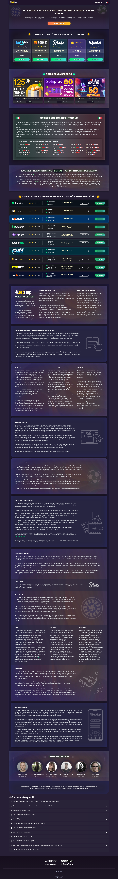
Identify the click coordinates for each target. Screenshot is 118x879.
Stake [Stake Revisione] (20, 522)
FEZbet (89, 154)
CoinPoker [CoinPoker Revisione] (38, 658)
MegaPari (21, 144)
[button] (59, 802)
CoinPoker (21, 154)
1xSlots (71, 144)
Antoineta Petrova (37, 774)
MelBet (55, 154)
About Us (59, 871)
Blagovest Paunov (66, 774)
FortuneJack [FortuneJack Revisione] (23, 536)
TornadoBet (73, 150)
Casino (97, 2)
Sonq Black (81, 774)
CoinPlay (89, 150)
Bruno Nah (95, 774)
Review (22, 55)
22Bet (88, 144)
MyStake (21, 147)
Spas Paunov (22, 774)
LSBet (54, 150)
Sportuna (38, 147)
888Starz (72, 147)
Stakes (20, 152)
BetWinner (56, 152)
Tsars (20, 150)
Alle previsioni (59, 23)
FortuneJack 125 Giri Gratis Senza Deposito (28, 99)
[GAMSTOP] (67, 860)
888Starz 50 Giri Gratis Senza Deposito (89, 99)
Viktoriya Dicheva (51, 774)
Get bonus (22, 59)
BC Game (54, 147)
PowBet (89, 147)
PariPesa (38, 144)
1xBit (54, 144)
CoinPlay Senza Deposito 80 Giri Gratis (58, 99)
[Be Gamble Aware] (51, 860)
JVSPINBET (38, 152)
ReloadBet (73, 152)
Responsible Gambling (59, 876)
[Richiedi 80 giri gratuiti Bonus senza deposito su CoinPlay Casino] (59, 87)
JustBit (89, 152)
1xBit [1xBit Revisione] (16, 536)
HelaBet (38, 150)
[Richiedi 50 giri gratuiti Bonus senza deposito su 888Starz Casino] (90, 87)
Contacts (59, 874)
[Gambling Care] (51, 864)
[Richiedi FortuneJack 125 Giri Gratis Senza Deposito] (28, 87)
